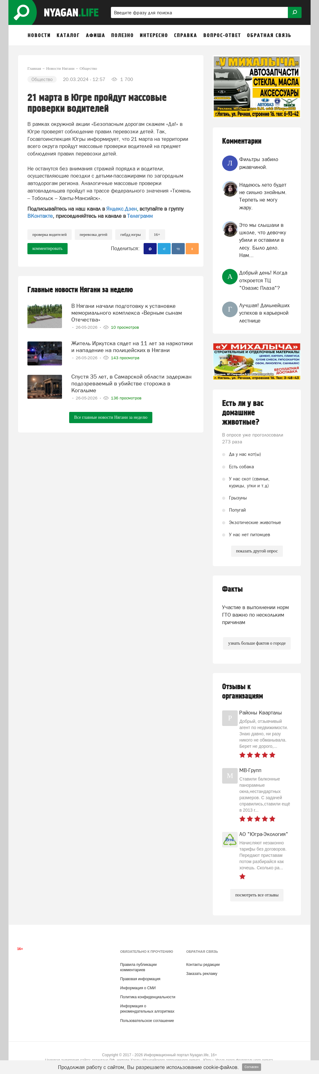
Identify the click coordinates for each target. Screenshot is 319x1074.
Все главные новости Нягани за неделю (110, 417)
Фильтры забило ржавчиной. (258, 163)
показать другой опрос (257, 551)
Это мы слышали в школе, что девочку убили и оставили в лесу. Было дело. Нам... (262, 240)
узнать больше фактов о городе (256, 643)
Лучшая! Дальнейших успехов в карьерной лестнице (264, 313)
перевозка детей (93, 234)
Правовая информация (140, 979)
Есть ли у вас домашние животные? (243, 413)
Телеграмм (140, 216)
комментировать (47, 248)
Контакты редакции (203, 964)
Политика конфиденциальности (147, 997)
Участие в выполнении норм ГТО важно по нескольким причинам (255, 615)
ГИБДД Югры (130, 234)
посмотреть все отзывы (257, 895)
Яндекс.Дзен (121, 209)
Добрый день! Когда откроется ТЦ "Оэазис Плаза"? (263, 280)
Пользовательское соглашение (147, 1021)
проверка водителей (49, 234)
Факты (232, 589)
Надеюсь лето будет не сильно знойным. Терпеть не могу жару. (263, 196)
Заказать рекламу (201, 973)
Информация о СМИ (138, 988)
